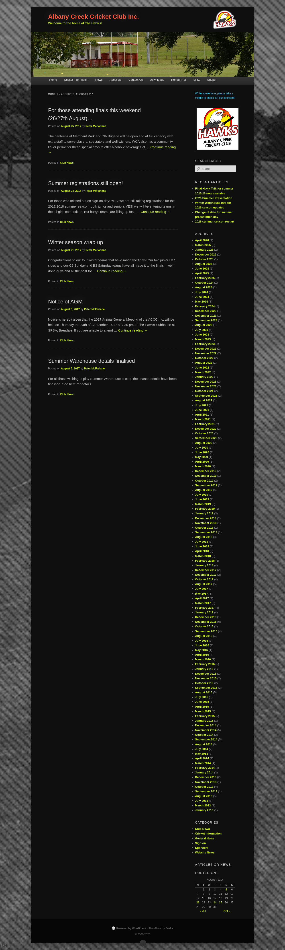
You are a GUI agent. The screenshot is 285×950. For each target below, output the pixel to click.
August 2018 (203, 537)
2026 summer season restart (214, 221)
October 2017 (204, 579)
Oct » (227, 911)
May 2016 (201, 650)
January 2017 (204, 612)
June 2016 (202, 645)
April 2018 (202, 551)
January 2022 (204, 377)
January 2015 (204, 720)
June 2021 (202, 410)
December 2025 (205, 254)
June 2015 (202, 701)
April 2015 (202, 706)
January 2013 (204, 810)
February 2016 (205, 664)
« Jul (203, 911)
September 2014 (206, 739)
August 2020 (203, 443)
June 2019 (202, 499)
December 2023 (205, 311)
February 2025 (205, 278)
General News (204, 838)
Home (53, 79)
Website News (204, 852)
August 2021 (203, 400)
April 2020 (202, 461)
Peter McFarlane (96, 126)
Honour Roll (179, 79)
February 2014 (205, 767)
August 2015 (203, 692)
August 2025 (203, 264)
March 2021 (203, 419)
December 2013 (205, 777)
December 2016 (205, 617)
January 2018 (204, 565)
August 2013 (203, 796)
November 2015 (205, 678)
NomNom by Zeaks (161, 928)
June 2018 (202, 546)
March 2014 (203, 763)
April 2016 (202, 654)
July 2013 (201, 800)
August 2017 (203, 584)
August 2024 (203, 287)
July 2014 (201, 749)
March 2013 (203, 805)
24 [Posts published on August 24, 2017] (215, 902)
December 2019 (205, 471)
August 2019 (203, 490)
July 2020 (201, 447)
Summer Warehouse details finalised (91, 361)
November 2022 (205, 353)
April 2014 (202, 758)
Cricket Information (76, 79)
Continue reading (155, 212)
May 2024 (201, 301)
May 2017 (201, 593)
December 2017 (205, 570)
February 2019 (205, 508)
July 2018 (201, 541)
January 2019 (204, 513)
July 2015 (201, 697)
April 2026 (202, 240)
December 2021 (205, 381)
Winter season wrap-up (75, 242)
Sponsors (201, 847)
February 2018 (205, 560)
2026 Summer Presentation (213, 198)
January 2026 (204, 249)
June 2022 (202, 367)
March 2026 (203, 245)
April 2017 (202, 598)
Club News (66, 162)
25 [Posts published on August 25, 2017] (220, 902)
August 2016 (203, 636)
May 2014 (201, 753)
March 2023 (203, 339)
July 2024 (201, 292)
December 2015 (205, 673)
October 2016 (204, 626)
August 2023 (203, 325)
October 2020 (204, 433)
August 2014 (203, 744)
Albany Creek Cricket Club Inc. (93, 16)
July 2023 (201, 330)
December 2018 (205, 518)
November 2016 (205, 621)
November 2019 (205, 475)
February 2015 (205, 716)
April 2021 (202, 414)
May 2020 (201, 457)
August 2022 (203, 362)
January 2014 (204, 772)
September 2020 (206, 438)
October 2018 (204, 527)
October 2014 (204, 734)
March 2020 (203, 466)
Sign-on (200, 843)
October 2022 (204, 358)
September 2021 (206, 395)
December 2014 (205, 725)
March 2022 (203, 372)
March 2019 (203, 504)
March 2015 (203, 711)
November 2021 (205, 386)
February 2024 (205, 306)
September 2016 (206, 631)
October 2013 (204, 786)
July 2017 (201, 588)
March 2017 (203, 603)
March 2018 (203, 556)
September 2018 (206, 532)
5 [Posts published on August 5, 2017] (226, 889)
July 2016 (201, 640)
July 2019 (201, 494)
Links (196, 79)
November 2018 (205, 523)
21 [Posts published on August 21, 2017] (197, 902)
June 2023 (202, 334)
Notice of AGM (65, 302)
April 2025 (202, 273)
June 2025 (202, 268)
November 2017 (205, 574)
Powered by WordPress (131, 928)
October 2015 (204, 683)
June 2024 (202, 297)
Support (212, 79)
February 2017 (205, 607)
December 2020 (205, 428)
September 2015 (206, 687)
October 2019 (204, 480)
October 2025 (204, 259)
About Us (115, 79)
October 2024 (204, 282)
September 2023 (206, 320)
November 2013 (205, 782)
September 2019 (206, 485)
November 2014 (205, 730)
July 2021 (201, 405)
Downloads (157, 79)
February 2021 (205, 424)
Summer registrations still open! (85, 183)
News (99, 79)
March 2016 (203, 659)
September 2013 (206, 791)
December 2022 (205, 348)
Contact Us (135, 79)
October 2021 (204, 391)
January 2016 (204, 669)
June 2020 (202, 452)
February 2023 (205, 344)
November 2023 (205, 315)
